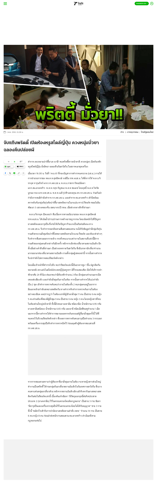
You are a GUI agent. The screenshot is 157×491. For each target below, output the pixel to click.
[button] (5, 173)
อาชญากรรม (132, 132)
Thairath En (141, 3)
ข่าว (122, 132)
